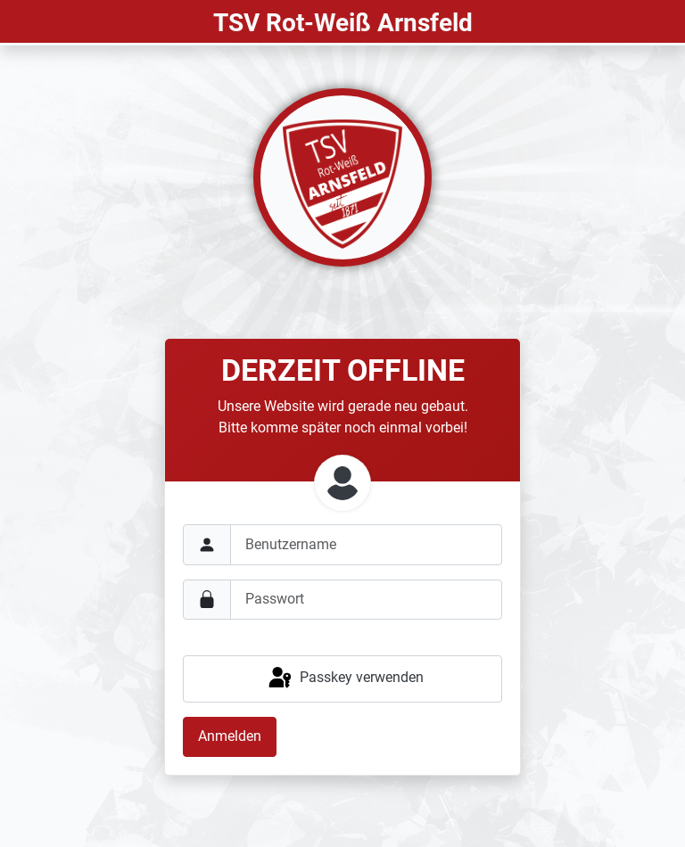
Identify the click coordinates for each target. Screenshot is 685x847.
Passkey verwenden (345, 678)
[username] (366, 544)
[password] (366, 600)
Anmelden (229, 736)
